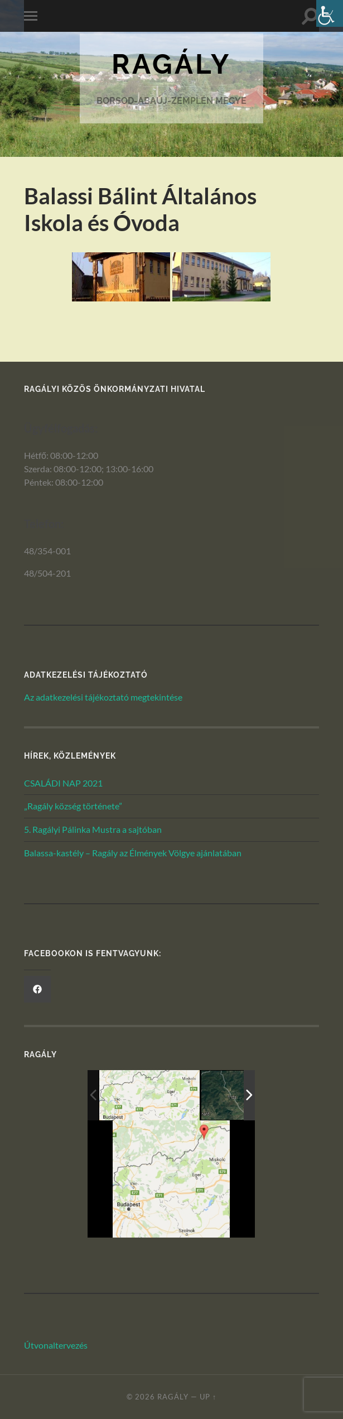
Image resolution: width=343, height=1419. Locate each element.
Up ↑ (208, 1396)
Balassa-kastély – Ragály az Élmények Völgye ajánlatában (132, 852)
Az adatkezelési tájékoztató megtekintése (103, 697)
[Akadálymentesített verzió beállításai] (329, 13)
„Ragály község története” (73, 805)
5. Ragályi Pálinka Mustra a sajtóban (93, 829)
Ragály (171, 64)
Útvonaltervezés (56, 1345)
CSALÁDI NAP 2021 (63, 783)
